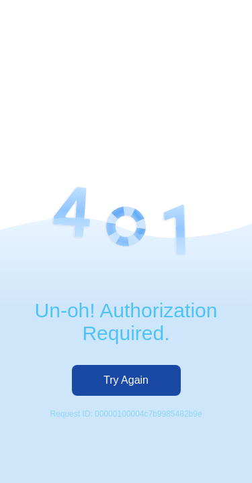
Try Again (126, 380)
